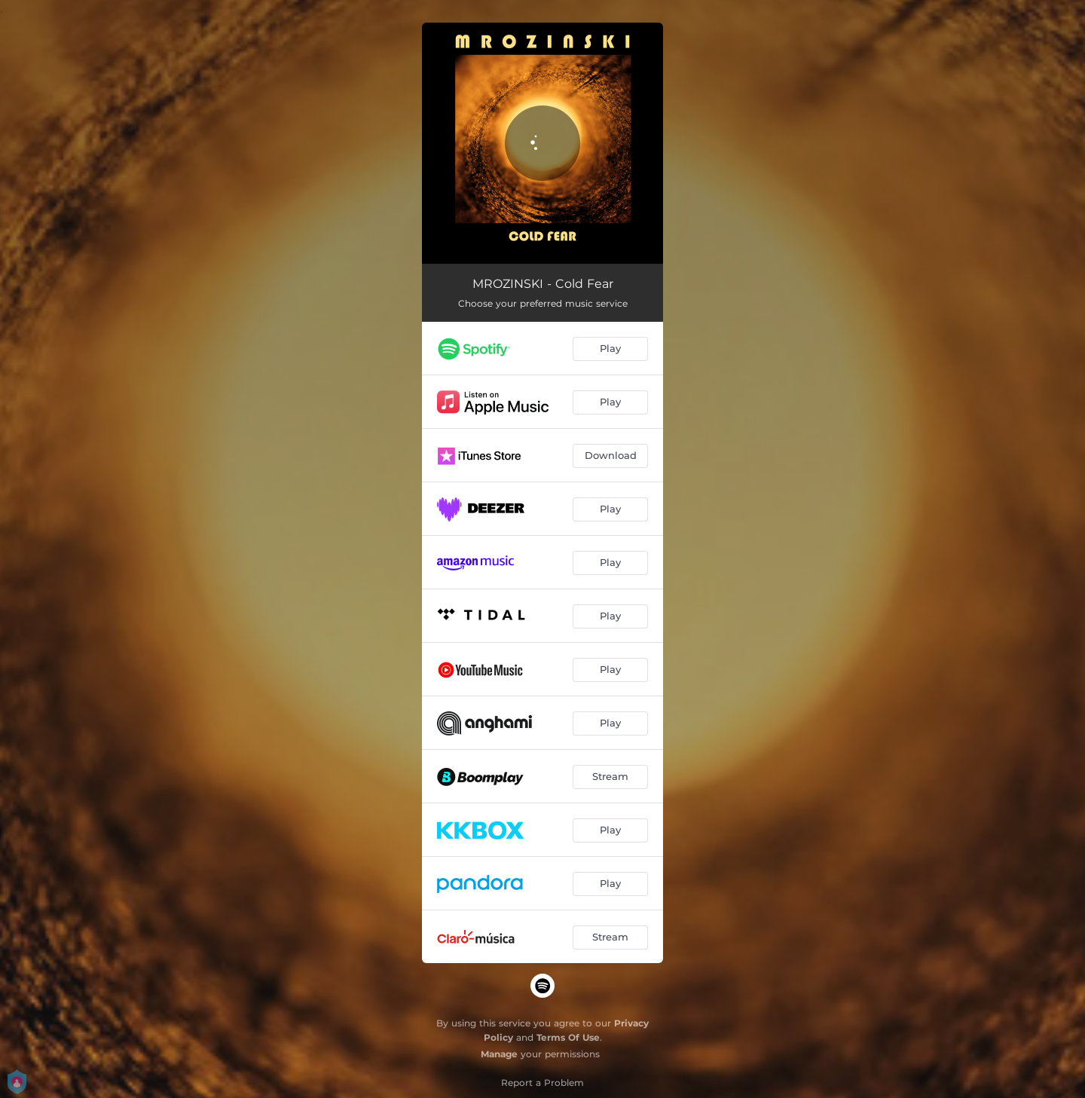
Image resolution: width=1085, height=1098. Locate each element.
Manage (499, 1054)
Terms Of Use (568, 1037)
